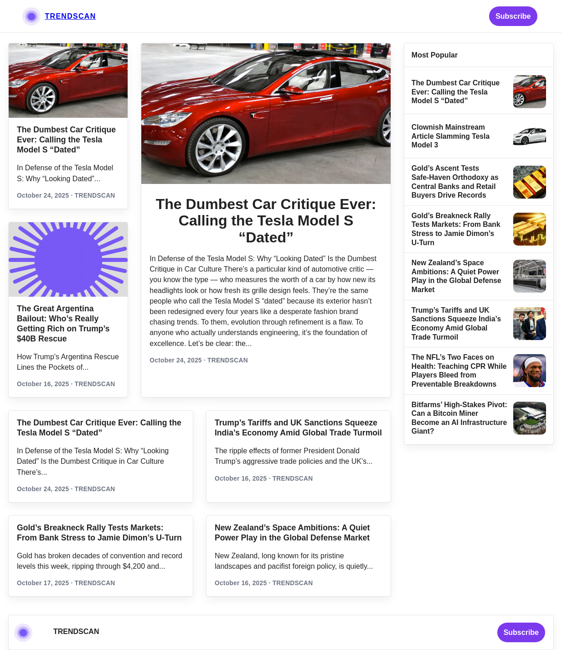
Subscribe (513, 16)
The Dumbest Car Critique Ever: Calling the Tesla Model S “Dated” (66, 139)
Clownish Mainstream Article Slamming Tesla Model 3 (451, 136)
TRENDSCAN (70, 16)
